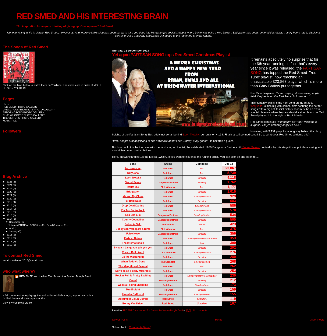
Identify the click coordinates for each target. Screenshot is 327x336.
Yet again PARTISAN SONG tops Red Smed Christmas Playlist (171, 54)
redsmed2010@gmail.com (27, 260)
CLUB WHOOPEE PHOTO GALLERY (24, 115)
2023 (10, 188)
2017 (10, 208)
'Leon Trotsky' (190, 134)
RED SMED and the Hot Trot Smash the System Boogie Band (55, 276)
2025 (10, 181)
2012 (10, 238)
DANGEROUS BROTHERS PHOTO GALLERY (29, 109)
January (13, 231)
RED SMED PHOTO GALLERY (20, 106)
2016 (10, 212)
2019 (10, 202)
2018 (10, 205)
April (12, 228)
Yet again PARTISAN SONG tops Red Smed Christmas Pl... (38, 225)
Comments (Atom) (140, 327)
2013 (10, 234)
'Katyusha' (256, 105)
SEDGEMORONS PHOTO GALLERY (23, 112)
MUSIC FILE (10, 120)
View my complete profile (17, 302)
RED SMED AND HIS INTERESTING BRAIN (92, 16)
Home (219, 319)
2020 (10, 198)
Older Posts (317, 319)
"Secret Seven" (250, 147)
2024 (10, 185)
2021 (10, 195)
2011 (10, 241)
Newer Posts (120, 319)
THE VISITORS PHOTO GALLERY (22, 117)
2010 (10, 244)
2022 (10, 191)
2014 (10, 218)
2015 (10, 215)
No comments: (200, 310)
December (15, 222)
